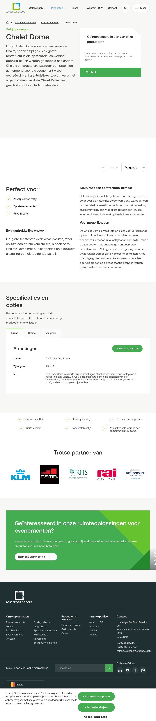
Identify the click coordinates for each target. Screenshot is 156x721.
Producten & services (69, 638)
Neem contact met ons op (32, 577)
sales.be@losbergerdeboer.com (134, 671)
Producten (58, 8)
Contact (112, 8)
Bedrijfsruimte (13, 651)
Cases (76, 8)
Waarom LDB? (95, 8)
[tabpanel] (78, 366)
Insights (93, 651)
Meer (140, 8)
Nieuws (93, 655)
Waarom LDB (96, 643)
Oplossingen (37, 8)
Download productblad (126, 349)
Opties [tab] (31, 333)
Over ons (94, 647)
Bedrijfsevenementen (45, 663)
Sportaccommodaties (45, 651)
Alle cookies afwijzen (96, 707)
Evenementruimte (71, 645)
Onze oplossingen (17, 637)
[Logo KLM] (20, 475)
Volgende (136, 168)
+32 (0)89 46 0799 (126, 667)
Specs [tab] (14, 333)
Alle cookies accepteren (96, 696)
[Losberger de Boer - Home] (19, 618)
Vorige (108, 168)
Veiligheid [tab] (51, 333)
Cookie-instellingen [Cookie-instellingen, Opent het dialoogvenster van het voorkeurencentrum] (95, 716)
